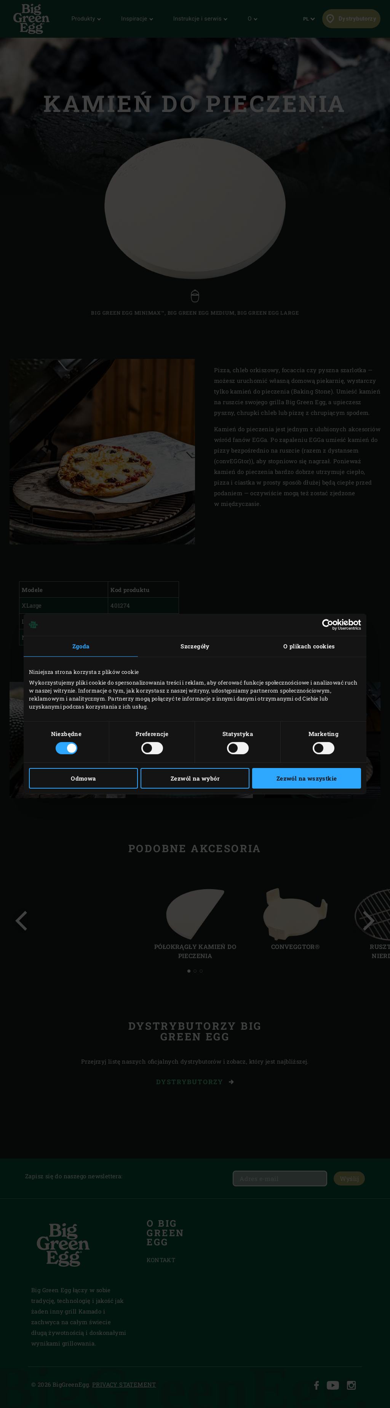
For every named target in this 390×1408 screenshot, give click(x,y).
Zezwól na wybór (195, 778)
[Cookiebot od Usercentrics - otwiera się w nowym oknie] (327, 624)
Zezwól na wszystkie (307, 778)
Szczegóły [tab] (195, 646)
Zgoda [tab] (81, 646)
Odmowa (83, 778)
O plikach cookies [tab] (309, 646)
